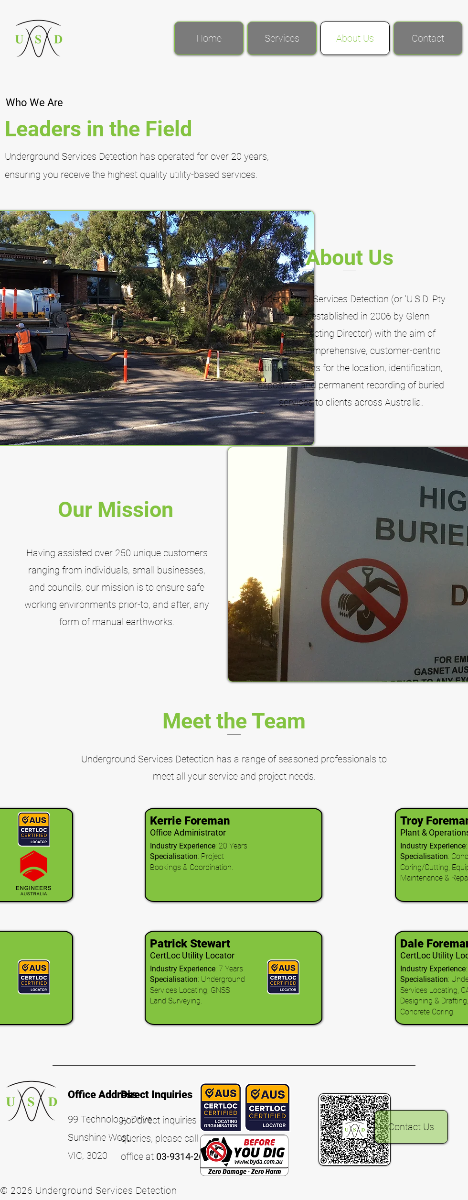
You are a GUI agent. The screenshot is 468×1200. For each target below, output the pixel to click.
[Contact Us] (411, 1127)
